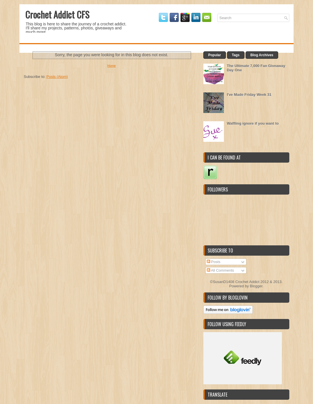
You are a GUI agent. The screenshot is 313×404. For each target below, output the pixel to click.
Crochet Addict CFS (57, 14)
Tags (236, 55)
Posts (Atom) (57, 76)
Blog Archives (261, 55)
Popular (214, 55)
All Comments (220, 270)
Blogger (256, 286)
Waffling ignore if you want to (253, 123)
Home (111, 65)
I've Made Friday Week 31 (249, 94)
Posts (213, 262)
